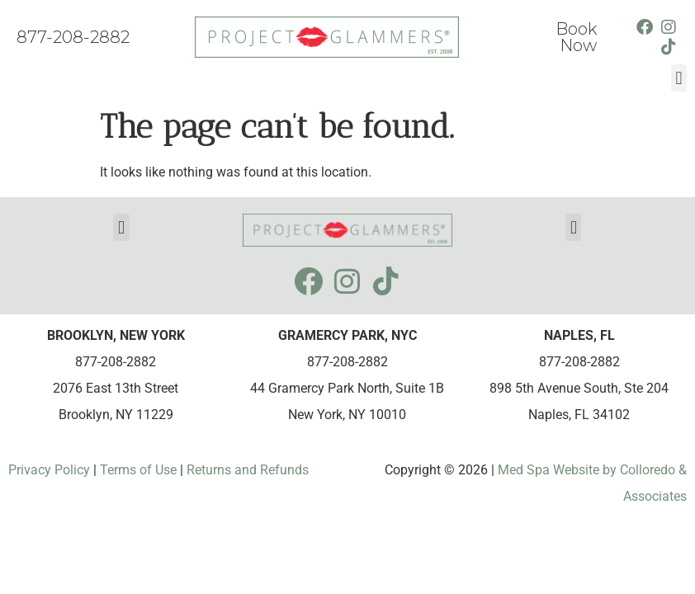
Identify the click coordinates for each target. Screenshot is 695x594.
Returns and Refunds (248, 470)
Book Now (576, 37)
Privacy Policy (50, 470)
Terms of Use (137, 470)
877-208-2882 (73, 37)
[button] (679, 78)
